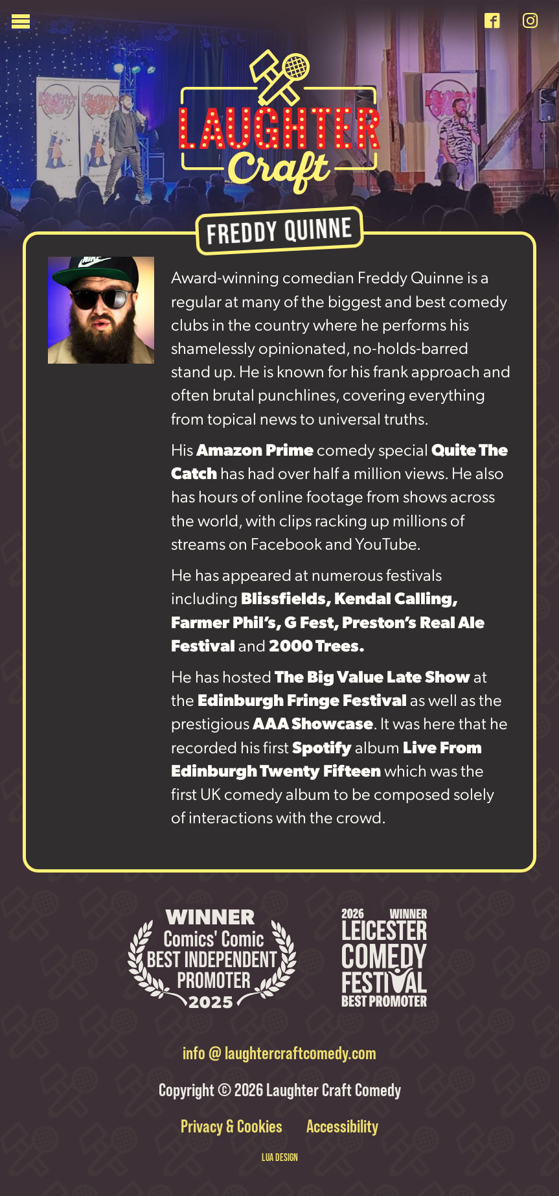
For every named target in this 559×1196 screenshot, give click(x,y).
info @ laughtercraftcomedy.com (279, 1052)
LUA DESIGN (280, 1157)
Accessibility (340, 1126)
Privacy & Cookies (233, 1126)
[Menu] (242, 24)
